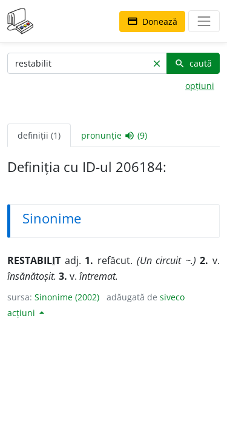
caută (193, 63)
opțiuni (199, 85)
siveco (172, 297)
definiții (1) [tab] (39, 135)
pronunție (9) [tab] (114, 136)
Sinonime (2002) (67, 297)
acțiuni (22, 313)
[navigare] (204, 21)
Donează (152, 21)
